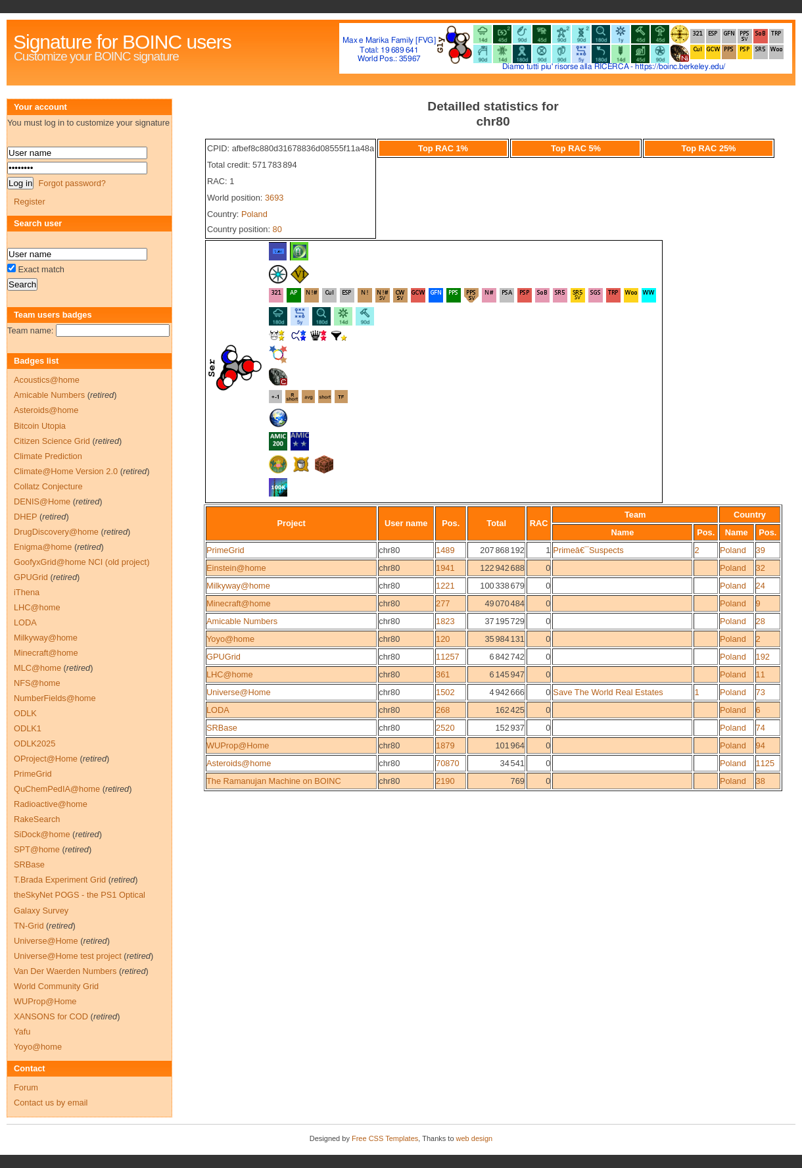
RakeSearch (37, 819)
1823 (445, 621)
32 (760, 568)
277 (443, 603)
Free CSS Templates (385, 1138)
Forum (26, 1087)
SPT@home (37, 849)
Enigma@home (43, 547)
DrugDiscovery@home (56, 532)
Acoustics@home (47, 380)
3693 (274, 198)
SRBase (221, 728)
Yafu (22, 1031)
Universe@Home (238, 692)
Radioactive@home (50, 804)
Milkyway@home (238, 586)
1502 (445, 692)
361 (443, 674)
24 (760, 586)
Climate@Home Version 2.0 (66, 471)
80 (277, 229)
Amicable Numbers (241, 621)
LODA (217, 710)
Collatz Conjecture (48, 486)
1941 (445, 568)
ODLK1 (27, 728)
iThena (26, 592)
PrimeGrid (225, 550)
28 (760, 621)
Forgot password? (71, 183)
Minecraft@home (238, 603)
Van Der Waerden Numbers (65, 971)
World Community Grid (56, 986)
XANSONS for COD (51, 1016)
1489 (445, 550)
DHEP (25, 517)
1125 (765, 763)
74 (760, 728)
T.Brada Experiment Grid (60, 880)
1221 (445, 586)
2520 (445, 728)
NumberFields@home (55, 698)
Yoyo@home (230, 639)
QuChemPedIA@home (57, 789)
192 (763, 657)
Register (29, 202)
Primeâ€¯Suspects (588, 550)
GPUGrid (223, 657)
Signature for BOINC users (122, 42)
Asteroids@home (238, 763)
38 (760, 781)
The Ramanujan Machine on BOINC (273, 781)
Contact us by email (50, 1102)
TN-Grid (29, 926)
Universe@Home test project (68, 956)
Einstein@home (236, 568)
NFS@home (37, 683)
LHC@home (229, 674)
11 (760, 674)
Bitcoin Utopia (40, 426)
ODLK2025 (34, 743)
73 (760, 692)
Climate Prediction (48, 456)
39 (760, 550)
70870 (448, 763)
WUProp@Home (237, 745)
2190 (445, 781)
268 (443, 710)
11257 (448, 657)
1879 (445, 745)
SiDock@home (42, 834)
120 (443, 639)
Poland (254, 214)
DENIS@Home (42, 501)
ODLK (25, 713)
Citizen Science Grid (52, 441)
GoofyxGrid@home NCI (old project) (81, 562)
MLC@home (37, 668)
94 (760, 745)
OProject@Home (46, 759)
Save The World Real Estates (608, 692)
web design (474, 1138)
